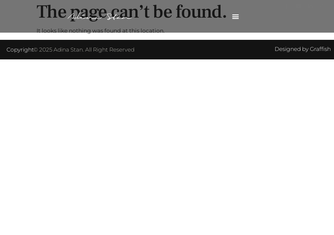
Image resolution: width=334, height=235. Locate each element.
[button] (235, 16)
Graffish (320, 49)
